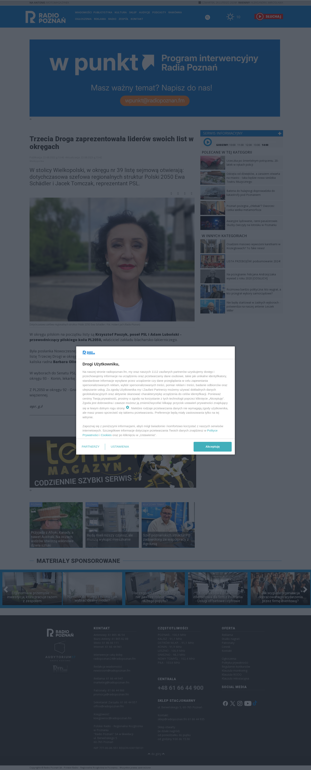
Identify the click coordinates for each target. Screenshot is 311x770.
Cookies (106, 435)
